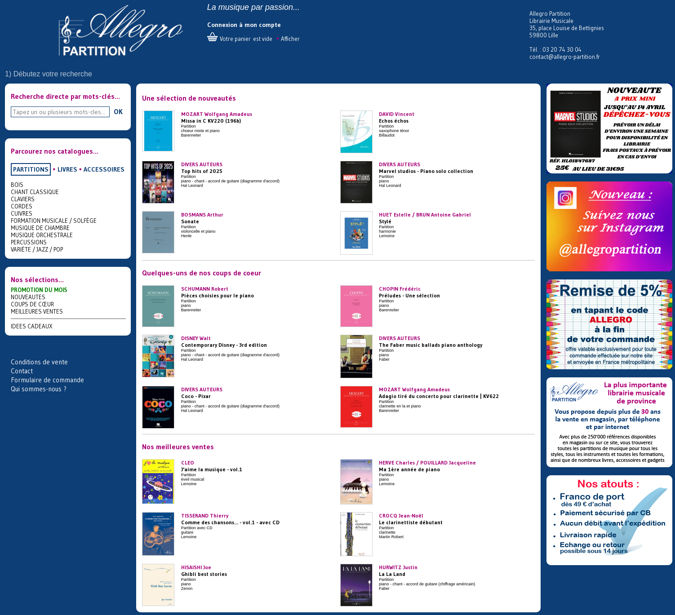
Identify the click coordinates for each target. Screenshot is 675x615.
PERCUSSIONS (29, 242)
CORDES (21, 206)
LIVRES (67, 169)
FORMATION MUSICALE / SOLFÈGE (54, 220)
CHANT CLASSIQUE (35, 191)
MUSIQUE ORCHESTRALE (42, 235)
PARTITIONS (31, 169)
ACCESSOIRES (104, 169)
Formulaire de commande (47, 380)
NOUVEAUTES (28, 297)
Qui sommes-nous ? (39, 389)
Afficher (290, 38)
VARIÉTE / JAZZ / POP (37, 249)
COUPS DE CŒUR (32, 304)
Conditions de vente (39, 362)
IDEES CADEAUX (32, 326)
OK (118, 111)
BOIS (17, 184)
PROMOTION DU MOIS (39, 289)
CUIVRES (21, 213)
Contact (22, 371)
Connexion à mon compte (244, 25)
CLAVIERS (23, 199)
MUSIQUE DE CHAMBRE (40, 227)
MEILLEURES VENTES (37, 311)
